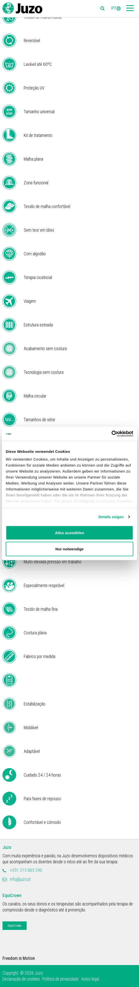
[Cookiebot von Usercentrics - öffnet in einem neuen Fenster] (111, 434)
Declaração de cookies (21, 979)
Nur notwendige (69, 549)
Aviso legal (90, 979)
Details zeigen (111, 517)
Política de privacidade (60, 979)
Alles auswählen (69, 532)
